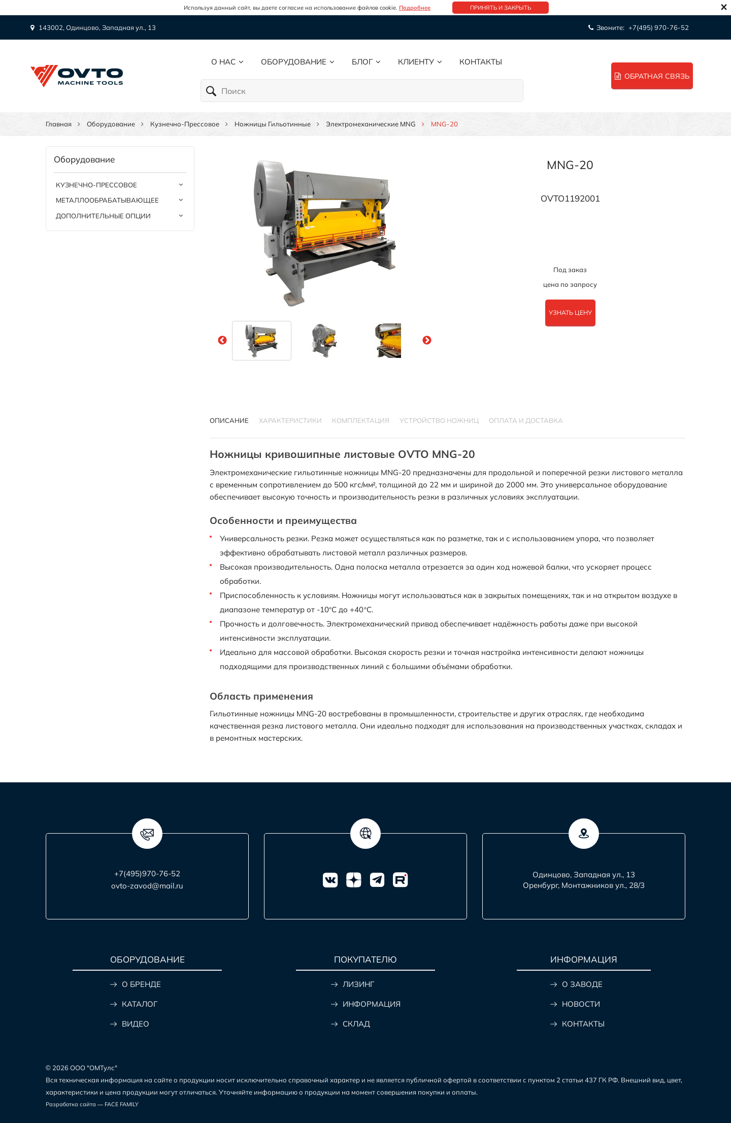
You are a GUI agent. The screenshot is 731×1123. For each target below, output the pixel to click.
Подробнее (414, 7)
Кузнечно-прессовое (184, 124)
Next (427, 341)
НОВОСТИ (581, 1004)
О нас (223, 62)
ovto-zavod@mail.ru (147, 885)
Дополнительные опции (103, 216)
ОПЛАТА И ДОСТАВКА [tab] (526, 420)
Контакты (480, 62)
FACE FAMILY (122, 1104)
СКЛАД (356, 1024)
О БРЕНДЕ (141, 984)
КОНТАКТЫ (583, 1024)
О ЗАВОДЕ (582, 984)
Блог (362, 62)
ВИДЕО (135, 1024)
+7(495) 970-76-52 (658, 27)
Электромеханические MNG (371, 124)
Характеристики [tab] (290, 420)
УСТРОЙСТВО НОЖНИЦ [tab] (439, 420)
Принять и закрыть (500, 7)
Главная (59, 124)
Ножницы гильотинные (273, 124)
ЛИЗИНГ (358, 984)
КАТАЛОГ (139, 1004)
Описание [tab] (229, 420)
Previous (222, 341)
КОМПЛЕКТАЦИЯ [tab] (360, 420)
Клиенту (416, 62)
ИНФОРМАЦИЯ (372, 1004)
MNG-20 (570, 164)
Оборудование (293, 62)
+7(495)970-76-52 (147, 873)
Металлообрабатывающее (107, 200)
